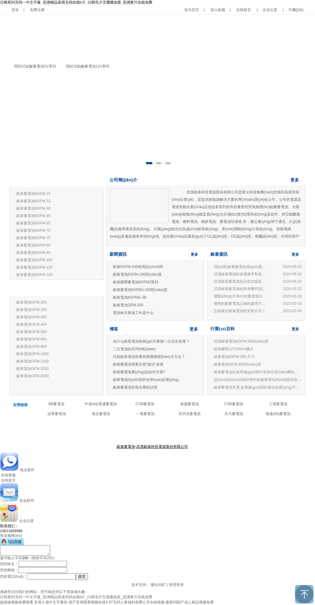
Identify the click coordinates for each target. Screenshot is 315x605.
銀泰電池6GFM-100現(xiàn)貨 (137, 274)
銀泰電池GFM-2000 (32, 368)
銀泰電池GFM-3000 (32, 376)
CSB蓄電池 (233, 404)
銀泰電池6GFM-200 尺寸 (234, 357)
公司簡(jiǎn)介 (123, 179)
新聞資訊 (118, 254)
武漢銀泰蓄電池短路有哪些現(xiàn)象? (241, 289)
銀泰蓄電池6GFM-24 (33, 194)
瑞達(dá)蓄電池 (277, 414)
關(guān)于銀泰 (126, 431)
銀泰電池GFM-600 (31, 339)
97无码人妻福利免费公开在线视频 (136, 602)
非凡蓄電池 (234, 414)
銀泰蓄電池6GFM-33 (33, 201)
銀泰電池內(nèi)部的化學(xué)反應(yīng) (146, 380)
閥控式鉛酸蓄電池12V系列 (88, 66)
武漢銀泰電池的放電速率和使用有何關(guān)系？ (241, 274)
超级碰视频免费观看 (16, 602)
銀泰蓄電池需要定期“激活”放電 (138, 364)
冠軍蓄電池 (56, 414)
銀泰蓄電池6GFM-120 (34, 267)
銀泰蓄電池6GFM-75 (33, 238)
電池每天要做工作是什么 (133, 313)
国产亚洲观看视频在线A (88, 602)
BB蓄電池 (56, 404)
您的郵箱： (9, 570)
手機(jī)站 (296, 10)
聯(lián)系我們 (196, 431)
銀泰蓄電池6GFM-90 (33, 252)
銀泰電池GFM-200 (31, 310)
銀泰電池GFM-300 (31, 317)
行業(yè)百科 (222, 329)
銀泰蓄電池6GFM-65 (33, 223)
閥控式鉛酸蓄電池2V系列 (35, 66)
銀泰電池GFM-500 (31, 332)
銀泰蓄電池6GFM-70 (33, 230)
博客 (114, 329)
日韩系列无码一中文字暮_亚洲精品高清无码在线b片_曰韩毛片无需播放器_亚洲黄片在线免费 (76, 2)
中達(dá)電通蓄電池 (101, 404)
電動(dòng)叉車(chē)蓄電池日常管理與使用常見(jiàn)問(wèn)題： (241, 296)
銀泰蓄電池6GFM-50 (33, 216)
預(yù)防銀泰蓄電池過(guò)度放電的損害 (241, 267)
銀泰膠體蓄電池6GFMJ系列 (135, 282)
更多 (93, 180)
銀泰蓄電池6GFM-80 (33, 245)
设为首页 (191, 10)
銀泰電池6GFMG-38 (129, 297)
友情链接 (20, 405)
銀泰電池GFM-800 (31, 346)
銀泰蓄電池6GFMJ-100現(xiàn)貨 (140, 290)
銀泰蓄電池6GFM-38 (33, 208)
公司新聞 (175, 431)
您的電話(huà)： (13, 576)
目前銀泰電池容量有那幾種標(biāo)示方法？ (149, 357)
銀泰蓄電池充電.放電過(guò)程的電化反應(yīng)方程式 (258, 387)
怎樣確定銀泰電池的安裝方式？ (239, 311)
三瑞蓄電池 (278, 404)
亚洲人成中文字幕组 (50, 602)
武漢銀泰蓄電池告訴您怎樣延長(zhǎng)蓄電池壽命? (241, 281)
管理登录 (176, 585)
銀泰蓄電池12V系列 (31, 180)
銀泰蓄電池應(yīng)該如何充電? (139, 372)
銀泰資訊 (219, 254)
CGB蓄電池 (144, 404)
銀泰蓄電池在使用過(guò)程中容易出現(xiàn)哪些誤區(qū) (261, 372)
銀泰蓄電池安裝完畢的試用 (135, 387)
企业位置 (269, 10)
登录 (15, 10)
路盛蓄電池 (189, 404)
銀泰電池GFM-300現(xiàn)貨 (237, 364)
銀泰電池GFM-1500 (32, 361)
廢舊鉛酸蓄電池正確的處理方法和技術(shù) (241, 303)
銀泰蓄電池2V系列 (30, 289)
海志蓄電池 (101, 414)
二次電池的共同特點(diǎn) (134, 349)
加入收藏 (217, 10)
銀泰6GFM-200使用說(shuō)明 (138, 267)
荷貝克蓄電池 (189, 414)
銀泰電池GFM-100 (31, 302)
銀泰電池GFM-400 (31, 324)
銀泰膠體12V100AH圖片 (234, 349)
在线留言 (243, 10)
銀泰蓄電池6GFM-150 (34, 275)
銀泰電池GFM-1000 (32, 354)
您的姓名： (9, 564)
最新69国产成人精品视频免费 (189, 602)
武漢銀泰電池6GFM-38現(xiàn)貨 (241, 341)
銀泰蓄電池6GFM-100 (34, 260)
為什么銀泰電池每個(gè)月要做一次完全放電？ (151, 341)
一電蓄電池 (145, 414)
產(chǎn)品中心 (153, 431)
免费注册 (37, 10)
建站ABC (158, 585)
